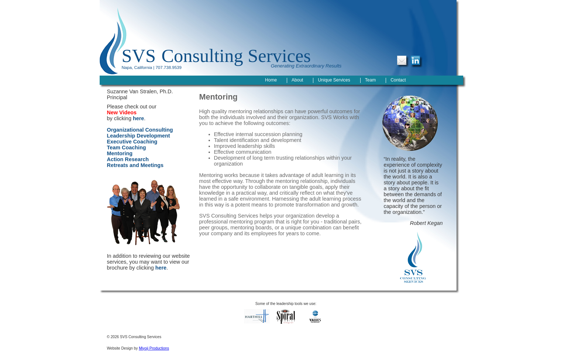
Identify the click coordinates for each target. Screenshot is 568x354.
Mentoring (120, 153)
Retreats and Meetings (135, 165)
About (297, 80)
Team (370, 80)
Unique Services (334, 80)
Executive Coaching (132, 142)
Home (271, 80)
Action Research (128, 159)
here (138, 118)
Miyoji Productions (154, 348)
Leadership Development (138, 136)
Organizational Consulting (140, 130)
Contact (398, 80)
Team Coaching (126, 147)
